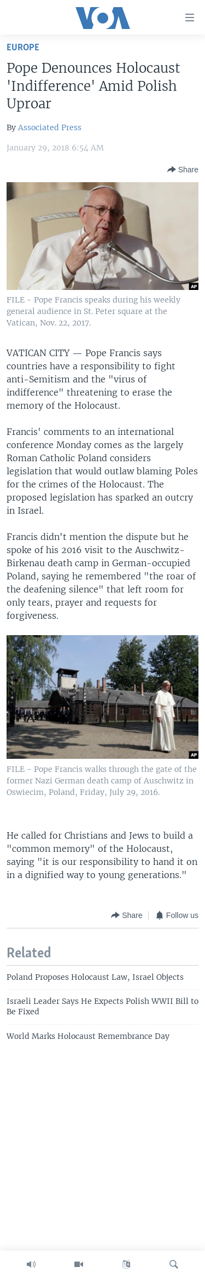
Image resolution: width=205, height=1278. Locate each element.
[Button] (182, 169)
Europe (23, 48)
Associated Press (49, 127)
